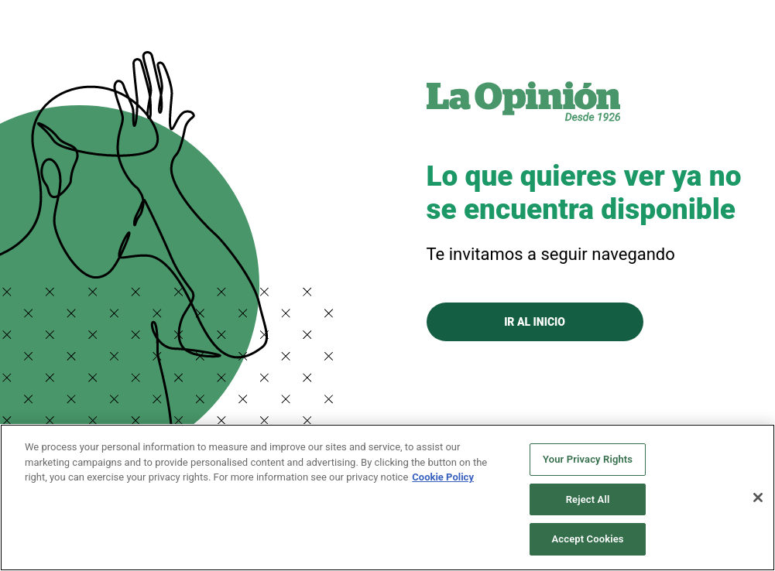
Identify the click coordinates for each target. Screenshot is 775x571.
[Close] (758, 497)
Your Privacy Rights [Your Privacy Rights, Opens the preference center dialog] (588, 459)
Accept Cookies (588, 539)
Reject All (588, 499)
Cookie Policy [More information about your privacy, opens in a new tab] (443, 477)
